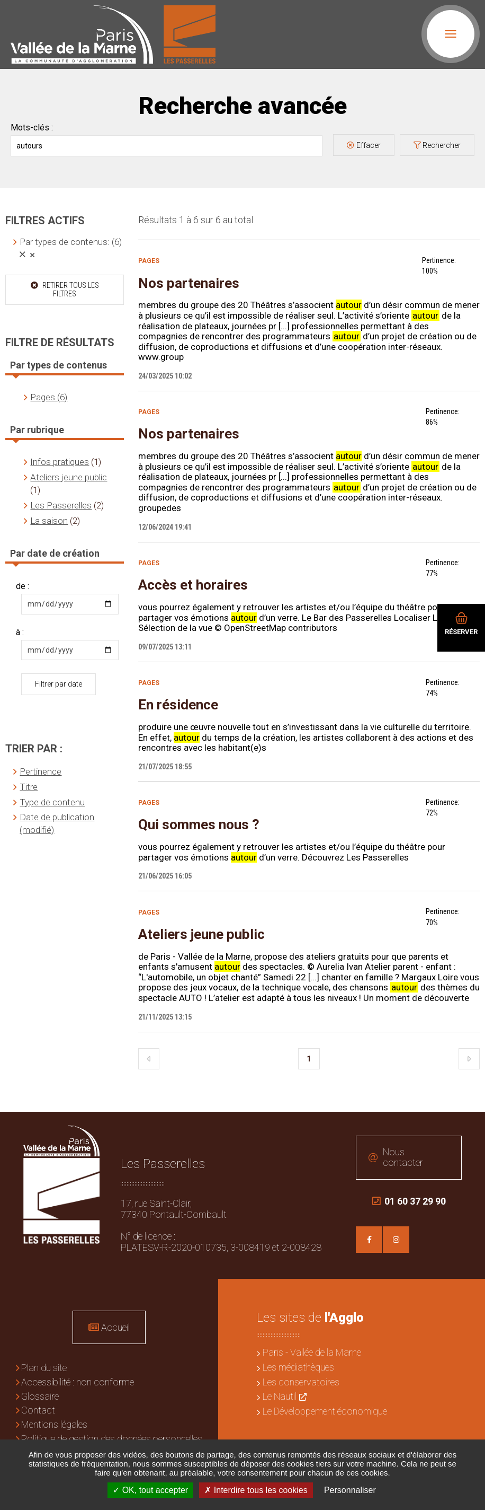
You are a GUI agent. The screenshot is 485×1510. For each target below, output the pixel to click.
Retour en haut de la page (469, 1128)
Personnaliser (350, 1490)
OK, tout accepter (150, 1490)
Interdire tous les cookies (255, 1490)
